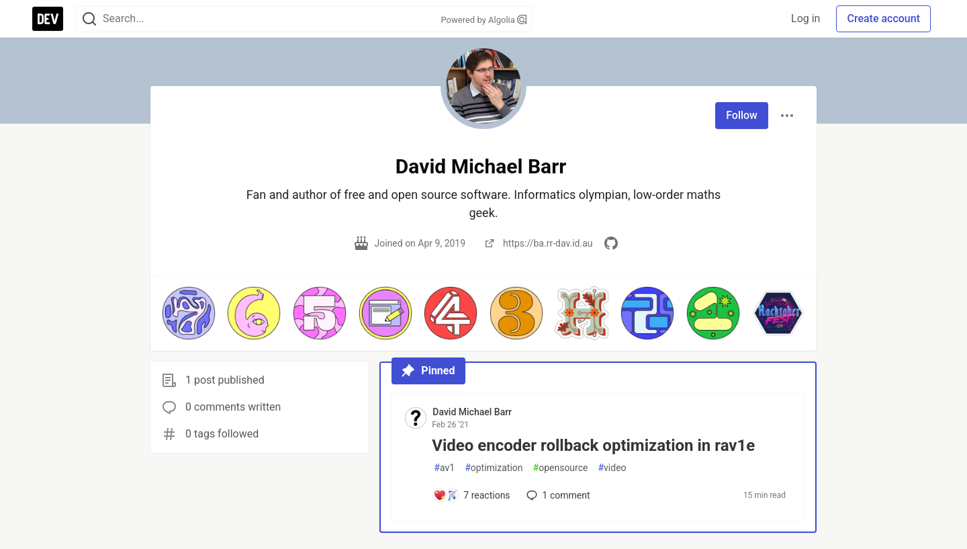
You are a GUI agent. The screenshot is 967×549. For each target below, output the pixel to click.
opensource (560, 468)
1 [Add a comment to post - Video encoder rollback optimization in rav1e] (557, 495)
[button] (188, 313)
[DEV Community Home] (47, 18)
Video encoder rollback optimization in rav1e (593, 445)
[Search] (89, 19)
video (612, 468)
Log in (805, 18)
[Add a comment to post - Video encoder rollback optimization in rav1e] (471, 495)
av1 (444, 468)
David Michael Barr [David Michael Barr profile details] (472, 412)
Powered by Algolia (483, 20)
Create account (883, 18)
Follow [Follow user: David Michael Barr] (741, 115)
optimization (493, 468)
